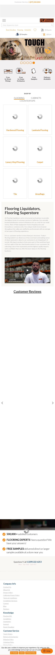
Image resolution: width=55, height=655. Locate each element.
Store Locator (8, 458)
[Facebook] (5, 638)
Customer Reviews (27, 291)
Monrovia (6, 506)
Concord (6, 479)
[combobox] (27, 25)
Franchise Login (8, 464)
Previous (4, 304)
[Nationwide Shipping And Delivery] (47, 70)
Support (6, 424)
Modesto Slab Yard (9, 501)
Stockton (6, 553)
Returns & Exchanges (10, 436)
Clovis (5, 476)
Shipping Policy (8, 439)
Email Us (6, 630)
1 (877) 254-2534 (34, 2)
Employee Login (8, 461)
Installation (7, 418)
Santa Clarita (5, 535)
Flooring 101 (7, 415)
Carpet (40, 162)
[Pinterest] (14, 638)
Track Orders (7, 433)
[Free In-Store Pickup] (8, 70)
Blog (4, 406)
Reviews (6, 408)
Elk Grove (6, 482)
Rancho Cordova (9, 512)
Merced (6, 495)
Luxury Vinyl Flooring (15, 162)
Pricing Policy (7, 444)
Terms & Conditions (10, 397)
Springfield (7, 594)
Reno (5, 573)
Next (51, 304)
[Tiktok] (14, 643)
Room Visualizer (11, 30)
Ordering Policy (8, 442)
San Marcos (5, 549)
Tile (15, 194)
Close (22, 653)
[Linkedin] (5, 643)
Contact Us (27, 30)
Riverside (6, 514)
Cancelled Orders (9, 450)
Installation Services (10, 400)
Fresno (5, 490)
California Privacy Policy (11, 395)
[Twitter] (10, 638)
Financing (20, 30)
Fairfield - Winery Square (11, 487)
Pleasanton (7, 509)
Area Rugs (39, 194)
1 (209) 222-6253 (34, 361)
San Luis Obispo (6, 544)
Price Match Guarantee (11, 447)
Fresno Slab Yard (9, 493)
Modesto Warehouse (10, 503)
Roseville (6, 528)
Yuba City (6, 561)
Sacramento (7, 531)
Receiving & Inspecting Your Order (15, 453)
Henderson (7, 576)
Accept (14, 653)
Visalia (5, 559)
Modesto (6, 498)
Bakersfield (7, 473)
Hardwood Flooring (15, 130)
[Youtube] (19, 638)
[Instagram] (10, 643)
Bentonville (7, 607)
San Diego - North (6, 540)
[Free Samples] (34, 70)
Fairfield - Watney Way (11, 484)
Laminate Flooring (40, 130)
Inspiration (7, 421)
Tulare (5, 556)
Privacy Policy (8, 392)
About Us (6, 389)
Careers (6, 403)
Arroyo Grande (8, 471)
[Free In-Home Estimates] (21, 70)
